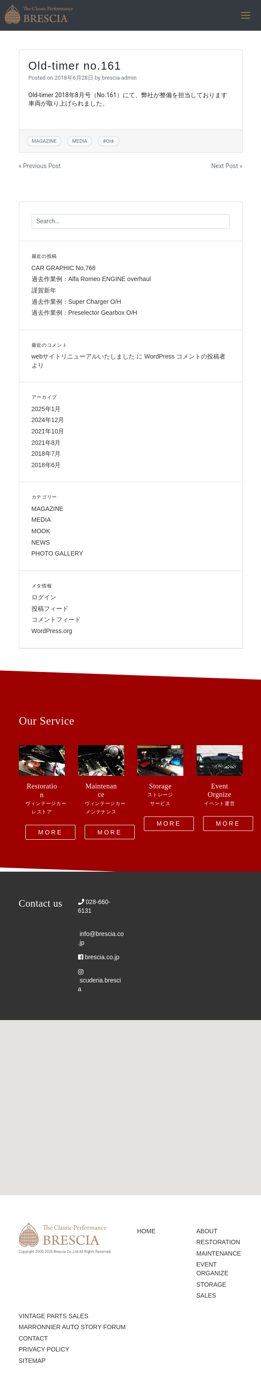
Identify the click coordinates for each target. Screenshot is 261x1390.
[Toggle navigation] (246, 15)
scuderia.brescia (99, 980)
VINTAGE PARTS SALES (54, 1316)
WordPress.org (52, 630)
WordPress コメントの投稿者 (184, 356)
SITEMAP (32, 1360)
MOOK (41, 531)
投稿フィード (50, 608)
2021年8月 (46, 442)
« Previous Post (40, 165)
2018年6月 (46, 464)
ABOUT (207, 1231)
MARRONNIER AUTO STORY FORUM (72, 1326)
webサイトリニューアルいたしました (83, 356)
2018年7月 (46, 453)
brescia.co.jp (98, 957)
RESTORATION (218, 1242)
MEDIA (79, 141)
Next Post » (227, 165)
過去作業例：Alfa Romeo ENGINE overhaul (91, 278)
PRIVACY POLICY (44, 1349)
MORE (50, 831)
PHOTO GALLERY (57, 553)
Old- (110, 141)
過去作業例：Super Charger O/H (77, 301)
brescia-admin (119, 77)
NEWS (41, 542)
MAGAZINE (44, 141)
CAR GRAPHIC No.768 (64, 267)
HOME (146, 1231)
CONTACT (33, 1338)
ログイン (44, 597)
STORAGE (211, 1284)
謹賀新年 (44, 290)
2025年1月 (46, 408)
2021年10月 (48, 431)
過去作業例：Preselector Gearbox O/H (84, 312)
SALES (206, 1295)
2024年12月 (48, 419)
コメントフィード (56, 619)
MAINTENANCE (219, 1253)
